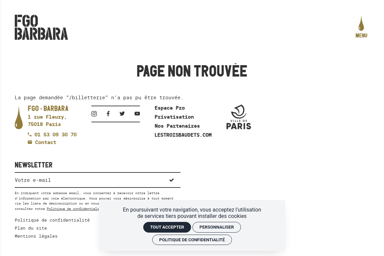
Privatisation (174, 117)
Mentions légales (36, 236)
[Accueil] (41, 27)
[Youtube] (137, 114)
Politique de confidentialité (75, 209)
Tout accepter (167, 227)
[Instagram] (96, 114)
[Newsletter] (88, 179)
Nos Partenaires (177, 126)
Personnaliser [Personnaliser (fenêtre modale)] (217, 227)
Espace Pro (170, 108)
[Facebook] (110, 114)
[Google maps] (48, 116)
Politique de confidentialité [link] (192, 239)
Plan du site (31, 228)
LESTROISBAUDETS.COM (183, 135)
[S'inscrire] (171, 179)
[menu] (361, 27)
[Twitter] (124, 114)
